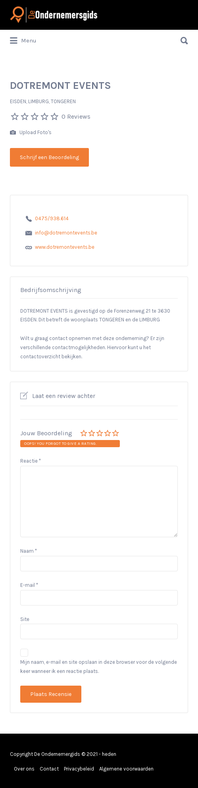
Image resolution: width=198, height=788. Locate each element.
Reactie (30, 461)
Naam (28, 551)
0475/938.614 (52, 218)
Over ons (24, 769)
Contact (49, 769)
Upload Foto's (31, 132)
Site (24, 619)
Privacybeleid (79, 769)
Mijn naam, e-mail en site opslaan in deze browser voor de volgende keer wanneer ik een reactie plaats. (98, 666)
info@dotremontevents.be (66, 233)
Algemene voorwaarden (126, 769)
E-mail (29, 585)
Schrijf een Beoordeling (49, 157)
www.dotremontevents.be (64, 247)
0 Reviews (76, 116)
